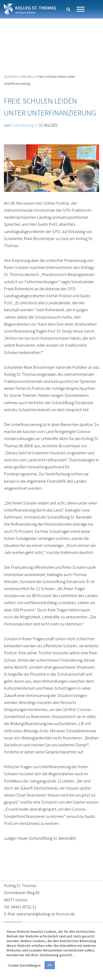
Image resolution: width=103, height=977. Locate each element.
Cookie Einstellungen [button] (24, 965)
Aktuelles (27, 76)
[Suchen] (68, 9)
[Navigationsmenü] (80, 9)
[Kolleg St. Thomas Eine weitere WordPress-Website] (30, 9)
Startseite (11, 76)
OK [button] (50, 965)
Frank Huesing (22, 125)
